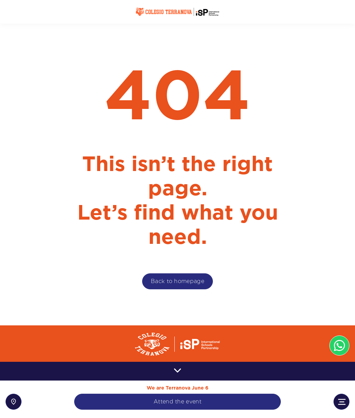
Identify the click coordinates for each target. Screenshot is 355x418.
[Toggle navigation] (341, 402)
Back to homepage (177, 281)
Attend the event (177, 401)
